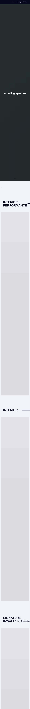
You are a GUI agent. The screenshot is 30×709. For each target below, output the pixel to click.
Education (14, 2)
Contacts (24, 2)
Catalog (19, 2)
